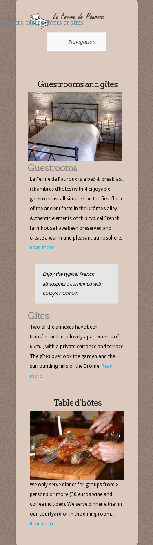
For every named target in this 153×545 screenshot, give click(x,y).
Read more (42, 248)
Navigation (75, 41)
